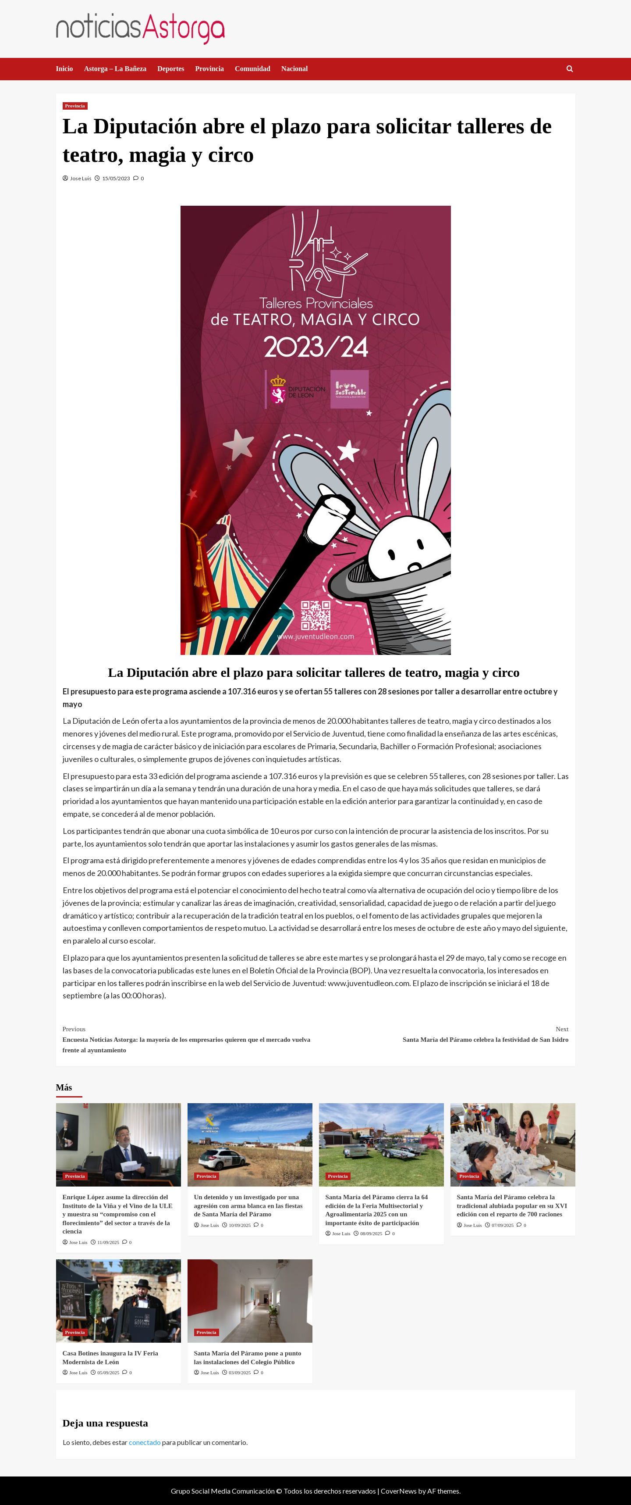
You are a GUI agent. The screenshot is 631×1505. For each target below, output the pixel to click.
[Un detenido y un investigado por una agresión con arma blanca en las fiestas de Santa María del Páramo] (250, 1145)
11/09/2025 (108, 1242)
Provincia (209, 68)
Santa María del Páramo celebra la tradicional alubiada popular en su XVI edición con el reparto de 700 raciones (512, 1206)
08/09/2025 (371, 1233)
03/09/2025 (240, 1372)
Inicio (64, 68)
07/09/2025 (503, 1225)
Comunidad (252, 68)
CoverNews (399, 1491)
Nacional (294, 68)
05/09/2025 (108, 1372)
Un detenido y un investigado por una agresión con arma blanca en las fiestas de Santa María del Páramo (248, 1206)
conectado (145, 1442)
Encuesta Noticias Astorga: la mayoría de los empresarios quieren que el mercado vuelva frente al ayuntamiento (189, 1039)
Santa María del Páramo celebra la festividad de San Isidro (442, 1033)
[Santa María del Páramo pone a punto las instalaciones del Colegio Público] (250, 1301)
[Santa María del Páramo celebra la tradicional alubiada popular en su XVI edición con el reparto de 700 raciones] (512, 1145)
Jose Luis (81, 178)
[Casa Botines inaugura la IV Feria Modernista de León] (118, 1301)
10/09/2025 (240, 1225)
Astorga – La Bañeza (115, 68)
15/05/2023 (116, 178)
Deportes (170, 68)
